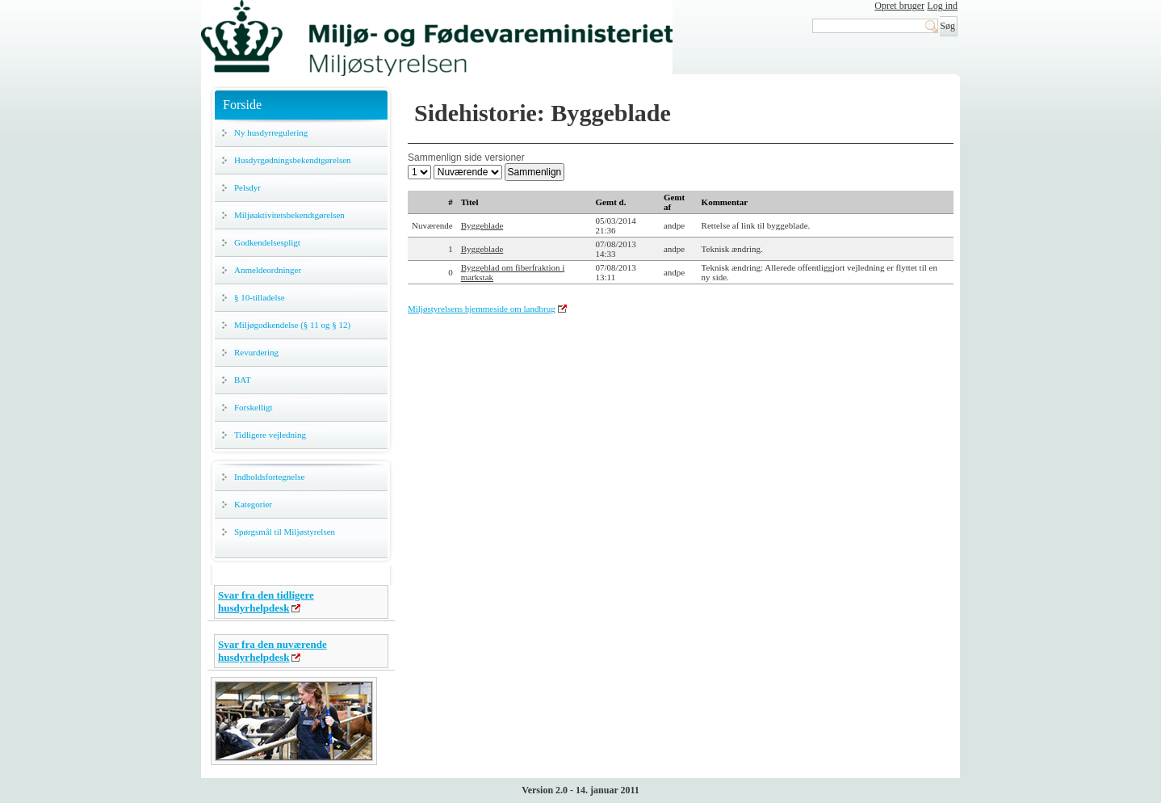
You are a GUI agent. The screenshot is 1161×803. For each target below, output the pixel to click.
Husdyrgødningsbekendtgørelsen (292, 160)
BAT (242, 380)
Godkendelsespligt (267, 242)
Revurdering (256, 352)
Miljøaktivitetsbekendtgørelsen (289, 215)
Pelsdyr (247, 187)
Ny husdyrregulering (271, 132)
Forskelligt (253, 407)
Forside (242, 104)
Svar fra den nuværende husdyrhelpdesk (272, 650)
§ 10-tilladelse (259, 297)
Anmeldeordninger (267, 270)
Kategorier (253, 504)
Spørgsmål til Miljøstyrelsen (284, 531)
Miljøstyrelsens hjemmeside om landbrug (481, 308)
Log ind (942, 5)
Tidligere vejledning (270, 434)
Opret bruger (899, 5)
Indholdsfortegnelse (269, 476)
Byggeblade (482, 225)
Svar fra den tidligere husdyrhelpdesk (266, 601)
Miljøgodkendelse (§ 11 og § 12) (292, 325)
